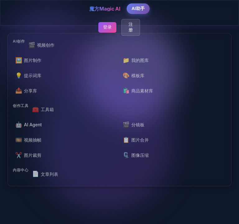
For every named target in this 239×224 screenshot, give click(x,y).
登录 (107, 27)
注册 (131, 27)
